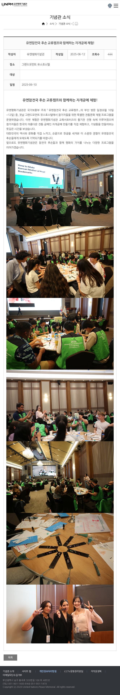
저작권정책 (96, 671)
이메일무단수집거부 (12, 675)
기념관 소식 (64, 24)
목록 (10, 657)
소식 (51, 24)
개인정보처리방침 (47, 671)
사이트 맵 (27, 671)
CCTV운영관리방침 (73, 671)
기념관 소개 (8, 671)
